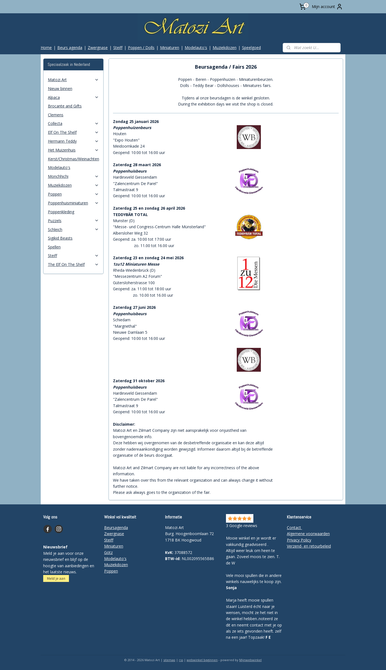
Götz (108, 552)
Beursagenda (116, 527)
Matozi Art (73, 79)
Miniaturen (169, 47)
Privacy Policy (299, 540)
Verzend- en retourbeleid (309, 546)
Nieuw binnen (60, 88)
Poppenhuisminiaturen (73, 203)
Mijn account (327, 6)
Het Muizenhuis (73, 150)
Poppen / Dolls (141, 47)
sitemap (169, 660)
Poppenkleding (61, 211)
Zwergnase (98, 47)
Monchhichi (73, 176)
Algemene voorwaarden (308, 533)
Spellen (54, 247)
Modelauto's (196, 47)
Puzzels (73, 220)
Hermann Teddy (73, 141)
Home (46, 47)
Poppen (73, 194)
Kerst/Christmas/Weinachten (73, 158)
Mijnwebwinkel (250, 660)
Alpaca (73, 97)
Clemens (55, 114)
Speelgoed (251, 47)
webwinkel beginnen (202, 660)
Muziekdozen (224, 47)
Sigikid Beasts (60, 238)
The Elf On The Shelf (73, 264)
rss (181, 660)
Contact (294, 527)
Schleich (73, 229)
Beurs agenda (69, 47)
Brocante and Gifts (65, 106)
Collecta (73, 123)
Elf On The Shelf (73, 132)
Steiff (117, 47)
